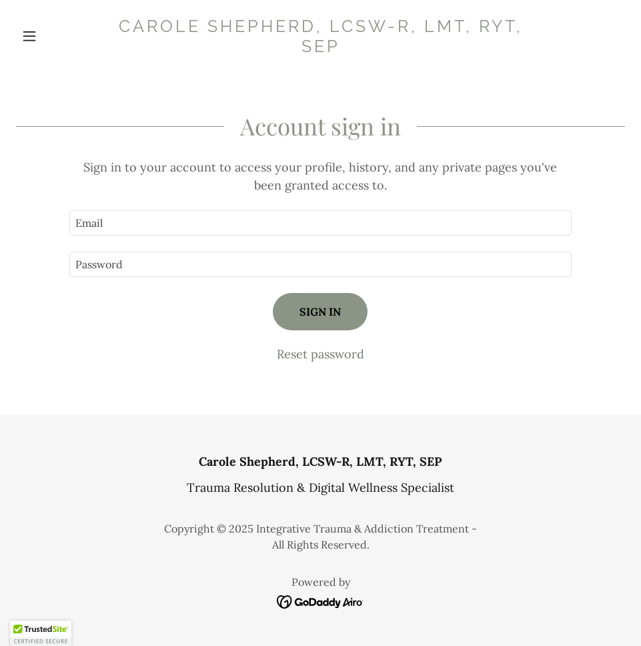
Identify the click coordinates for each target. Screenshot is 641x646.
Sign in (320, 311)
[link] (320, 47)
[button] (61, 36)
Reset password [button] (320, 354)
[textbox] (320, 223)
